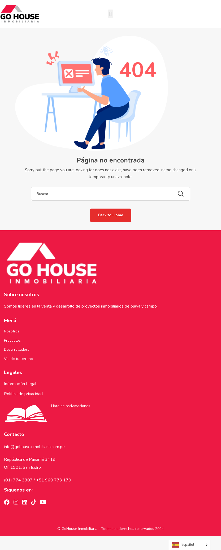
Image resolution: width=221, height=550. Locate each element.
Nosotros (11, 331)
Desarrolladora (16, 349)
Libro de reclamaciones (70, 405)
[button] (110, 14)
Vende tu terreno (18, 358)
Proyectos (12, 340)
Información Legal (20, 384)
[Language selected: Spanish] (189, 545)
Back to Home (110, 215)
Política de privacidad (23, 394)
